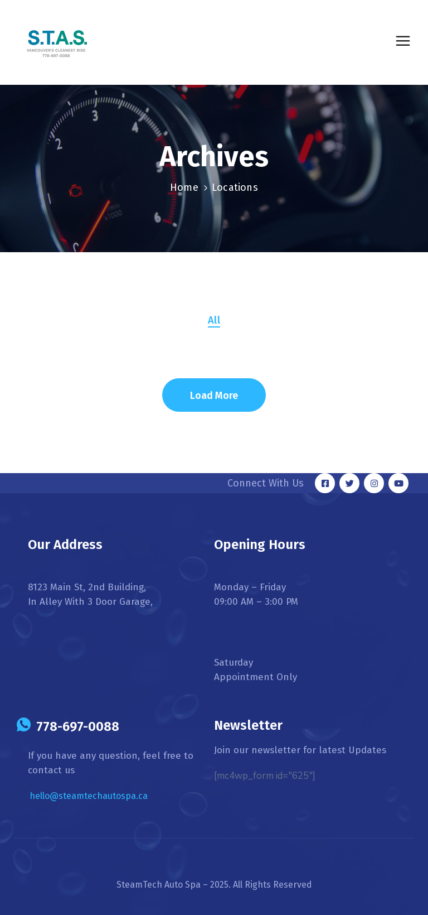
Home (184, 187)
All (214, 320)
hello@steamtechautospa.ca (89, 796)
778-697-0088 (77, 726)
